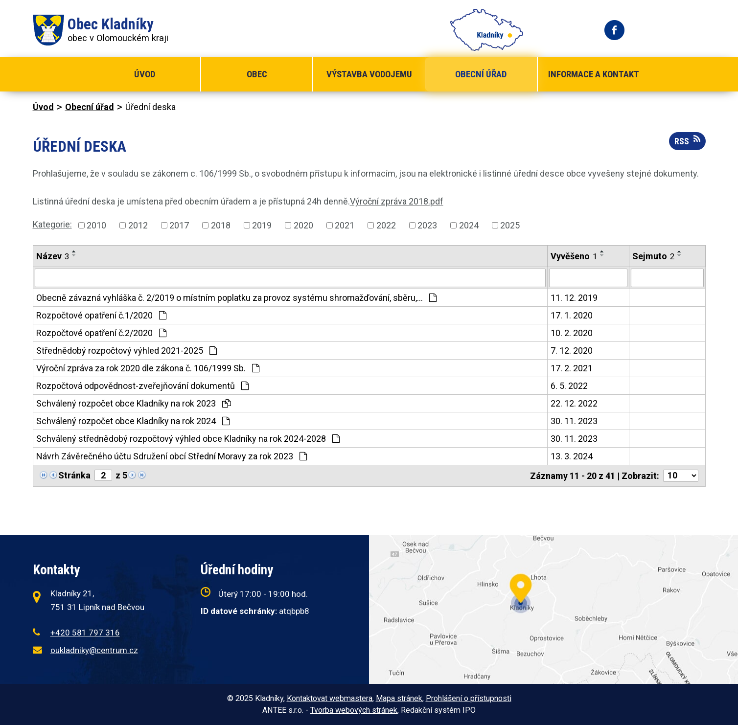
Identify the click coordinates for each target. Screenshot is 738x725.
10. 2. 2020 (572, 333)
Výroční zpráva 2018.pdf (396, 201)
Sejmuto (653, 256)
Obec (257, 74)
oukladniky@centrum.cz (94, 650)
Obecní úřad (481, 74)
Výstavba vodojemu (369, 74)
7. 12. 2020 (572, 350)
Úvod (144, 74)
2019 (262, 225)
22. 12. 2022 (574, 403)
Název (52, 256)
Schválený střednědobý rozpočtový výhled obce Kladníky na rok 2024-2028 (188, 438)
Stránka (74, 475)
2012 (138, 225)
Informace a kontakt (593, 74)
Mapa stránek (399, 698)
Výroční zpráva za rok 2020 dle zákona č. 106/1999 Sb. (147, 368)
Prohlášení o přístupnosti (468, 698)
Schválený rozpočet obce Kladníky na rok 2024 (133, 421)
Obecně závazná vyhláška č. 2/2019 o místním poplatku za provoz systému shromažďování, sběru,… (236, 298)
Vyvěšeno (574, 256)
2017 (179, 225)
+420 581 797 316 (85, 632)
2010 (96, 225)
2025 (510, 225)
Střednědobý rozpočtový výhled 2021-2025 (126, 350)
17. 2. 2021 (572, 368)
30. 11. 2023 (574, 421)
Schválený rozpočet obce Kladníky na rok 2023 (133, 403)
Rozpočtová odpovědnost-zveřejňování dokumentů (142, 386)
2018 (221, 225)
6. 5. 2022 (569, 386)
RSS (687, 140)
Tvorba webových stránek (353, 710)
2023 (427, 225)
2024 (469, 225)
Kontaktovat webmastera (329, 698)
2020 (303, 225)
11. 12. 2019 (574, 298)
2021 (344, 225)
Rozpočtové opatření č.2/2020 (101, 333)
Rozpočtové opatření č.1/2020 (101, 315)
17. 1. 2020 (572, 315)
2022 (386, 225)
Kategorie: (52, 224)
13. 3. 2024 (572, 456)
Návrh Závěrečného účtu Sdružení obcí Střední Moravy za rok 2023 (171, 456)
